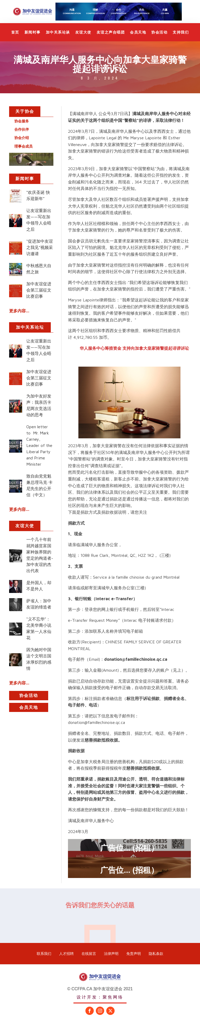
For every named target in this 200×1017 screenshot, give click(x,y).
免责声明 (133, 954)
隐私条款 (156, 954)
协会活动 (159, 32)
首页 (15, 32)
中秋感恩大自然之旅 (38, 268)
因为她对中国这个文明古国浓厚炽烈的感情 (38, 659)
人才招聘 (66, 954)
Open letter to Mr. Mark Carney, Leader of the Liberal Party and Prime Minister (39, 445)
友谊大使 (83, 32)
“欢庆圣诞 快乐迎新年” (38, 195)
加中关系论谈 (58, 32)
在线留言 (89, 954)
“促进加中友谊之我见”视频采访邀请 (39, 247)
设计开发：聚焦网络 (100, 997)
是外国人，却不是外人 (38, 585)
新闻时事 (32, 32)
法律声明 (111, 954)
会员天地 (138, 32)
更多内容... (19, 311)
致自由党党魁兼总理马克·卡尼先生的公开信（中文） (39, 485)
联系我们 (44, 954)
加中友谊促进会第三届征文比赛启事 (38, 290)
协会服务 (21, 121)
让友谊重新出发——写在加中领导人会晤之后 (38, 220)
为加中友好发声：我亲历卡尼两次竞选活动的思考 (38, 405)
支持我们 (181, 32)
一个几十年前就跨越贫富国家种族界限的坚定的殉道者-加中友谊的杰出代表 (39, 555)
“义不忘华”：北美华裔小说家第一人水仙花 (38, 628)
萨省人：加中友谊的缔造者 (38, 603)
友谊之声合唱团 (111, 32)
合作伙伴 (21, 129)
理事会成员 (23, 146)
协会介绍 (21, 138)
